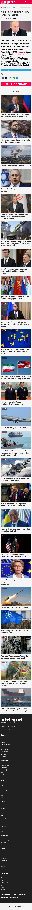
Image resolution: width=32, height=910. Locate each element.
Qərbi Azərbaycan (5, 744)
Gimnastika (4, 856)
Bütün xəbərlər (5, 895)
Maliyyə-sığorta (5, 770)
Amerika (3, 808)
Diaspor (3, 742)
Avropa (3, 815)
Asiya (2, 811)
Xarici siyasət (4, 749)
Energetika (4, 767)
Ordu (2, 740)
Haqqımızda (4, 897)
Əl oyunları (4, 860)
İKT (2, 772)
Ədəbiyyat (3, 842)
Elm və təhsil (4, 788)
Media (2, 795)
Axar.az (4, 51)
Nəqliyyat (3, 774)
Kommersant (19, 53)
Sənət (2, 844)
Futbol (2, 863)
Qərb (2, 880)
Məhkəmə (3, 826)
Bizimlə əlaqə (14, 897)
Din (2, 797)
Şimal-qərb (4, 885)
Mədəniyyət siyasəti (6, 840)
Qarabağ (3, 754)
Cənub (2, 878)
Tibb (2, 792)
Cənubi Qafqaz (5, 818)
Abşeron (3, 889)
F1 (1, 853)
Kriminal (3, 829)
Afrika (2, 806)
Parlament (4, 747)
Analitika (3, 756)
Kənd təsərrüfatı (5, 765)
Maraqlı (3, 831)
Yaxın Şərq (4, 813)
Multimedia (22, 895)
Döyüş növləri (4, 858)
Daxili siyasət (4, 751)
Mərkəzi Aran (4, 882)
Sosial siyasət (4, 785)
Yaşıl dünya (4, 790)
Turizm (3, 777)
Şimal (2, 887)
